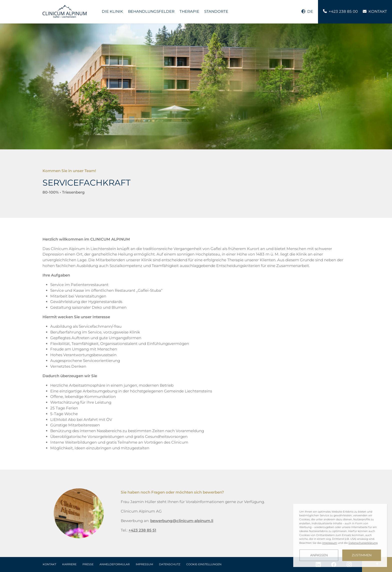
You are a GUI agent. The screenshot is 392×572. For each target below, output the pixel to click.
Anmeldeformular (115, 564)
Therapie (189, 11)
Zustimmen (362, 555)
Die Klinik (112, 11)
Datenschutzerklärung (363, 543)
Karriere (69, 564)
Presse (88, 564)
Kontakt (49, 564)
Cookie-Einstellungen (204, 564)
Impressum (144, 564)
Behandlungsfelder (151, 11)
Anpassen (319, 555)
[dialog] (340, 535)
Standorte (216, 11)
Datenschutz (169, 564)
